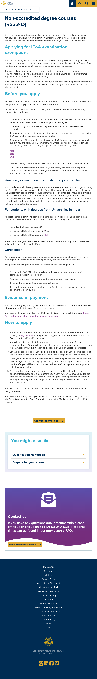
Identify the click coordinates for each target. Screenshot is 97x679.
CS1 (12, 156)
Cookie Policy (48, 579)
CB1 (12, 151)
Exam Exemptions (24, 9)
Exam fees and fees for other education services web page (47, 314)
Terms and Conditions (48, 591)
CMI (49, 627)
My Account (27, 335)
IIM (46, 235)
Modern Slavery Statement (48, 607)
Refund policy (48, 619)
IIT (44, 231)
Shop (48, 623)
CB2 (12, 154)
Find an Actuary (48, 595)
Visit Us (48, 575)
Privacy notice (48, 615)
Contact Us (48, 567)
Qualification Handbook (28, 455)
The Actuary (49, 599)
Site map (48, 571)
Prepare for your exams (28, 462)
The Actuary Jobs (48, 603)
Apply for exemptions (46, 420)
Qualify (9, 9)
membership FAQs (59, 531)
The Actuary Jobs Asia (49, 611)
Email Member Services (22, 544)
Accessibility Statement (48, 583)
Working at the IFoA (48, 587)
